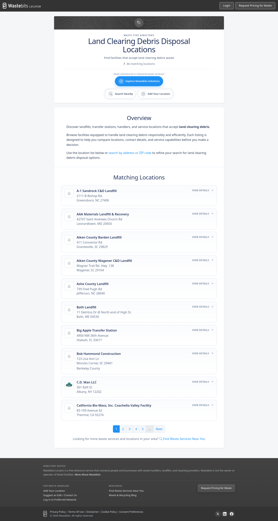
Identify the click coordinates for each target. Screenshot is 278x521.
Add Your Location (54, 490)
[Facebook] (232, 514)
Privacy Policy (58, 511)
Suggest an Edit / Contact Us (60, 495)
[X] (218, 514)
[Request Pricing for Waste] (255, 5)
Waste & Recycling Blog (122, 495)
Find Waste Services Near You (126, 490)
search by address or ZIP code (130, 153)
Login (226, 5)
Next (159, 429)
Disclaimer (92, 511)
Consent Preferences (131, 511)
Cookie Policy (109, 511)
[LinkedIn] (225, 514)
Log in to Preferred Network (59, 499)
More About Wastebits (87, 474)
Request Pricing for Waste (216, 488)
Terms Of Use (76, 511)
